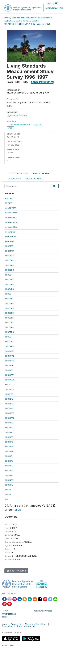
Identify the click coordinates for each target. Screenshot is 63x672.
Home (7, 18)
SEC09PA (9, 341)
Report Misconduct (26, 626)
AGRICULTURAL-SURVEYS (16, 21)
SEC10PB (9, 365)
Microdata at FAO (54, 8)
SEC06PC (9, 308)
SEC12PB (9, 399)
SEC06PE (9, 318)
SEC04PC (9, 289)
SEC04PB (9, 284)
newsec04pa (11, 212)
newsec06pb (11, 227)
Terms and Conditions (35, 624)
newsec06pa (11, 222)
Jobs (4, 624)
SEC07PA (9, 322)
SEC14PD (9, 485)
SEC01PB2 (9, 255)
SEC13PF (9, 437)
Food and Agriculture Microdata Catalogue (31, 18)
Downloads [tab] (15, 179)
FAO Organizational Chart (9, 613)
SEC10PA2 (9, 356)
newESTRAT (10, 208)
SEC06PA (9, 298)
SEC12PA (9, 394)
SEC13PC (9, 423)
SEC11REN (9, 389)
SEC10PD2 (9, 380)
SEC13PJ (9, 461)
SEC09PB (9, 346)
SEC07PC (9, 332)
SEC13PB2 (9, 418)
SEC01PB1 (9, 251)
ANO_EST (9, 198)
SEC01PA (9, 246)
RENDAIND (9, 241)
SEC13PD (9, 427)
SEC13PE (9, 432)
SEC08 (8, 337)
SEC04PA (9, 279)
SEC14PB (9, 475)
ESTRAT (8, 203)
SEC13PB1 (9, 413)
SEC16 (8, 494)
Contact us (16, 624)
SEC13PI (8, 456)
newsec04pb (11, 217)
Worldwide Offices (43, 610)
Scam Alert (7, 626)
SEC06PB (9, 303)
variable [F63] (43, 24)
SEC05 (8, 294)
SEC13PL (9, 465)
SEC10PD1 (9, 375)
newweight (10, 232)
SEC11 (7, 384)
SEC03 (8, 275)
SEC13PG (9, 442)
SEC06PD (9, 313)
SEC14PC (9, 480)
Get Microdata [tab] (34, 178)
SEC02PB (9, 265)
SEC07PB (9, 327)
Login (48, 3)
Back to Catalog (16, 570)
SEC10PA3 (9, 361)
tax (6, 499)
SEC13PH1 (9, 446)
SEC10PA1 (9, 351)
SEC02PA (9, 260)
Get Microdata (42, 82)
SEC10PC (9, 370)
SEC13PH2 (9, 451)
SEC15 (8, 489)
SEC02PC (9, 270)
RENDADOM (10, 236)
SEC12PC (9, 404)
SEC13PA (9, 408)
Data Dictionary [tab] (42, 173)
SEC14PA (9, 470)
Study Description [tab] (18, 173)
